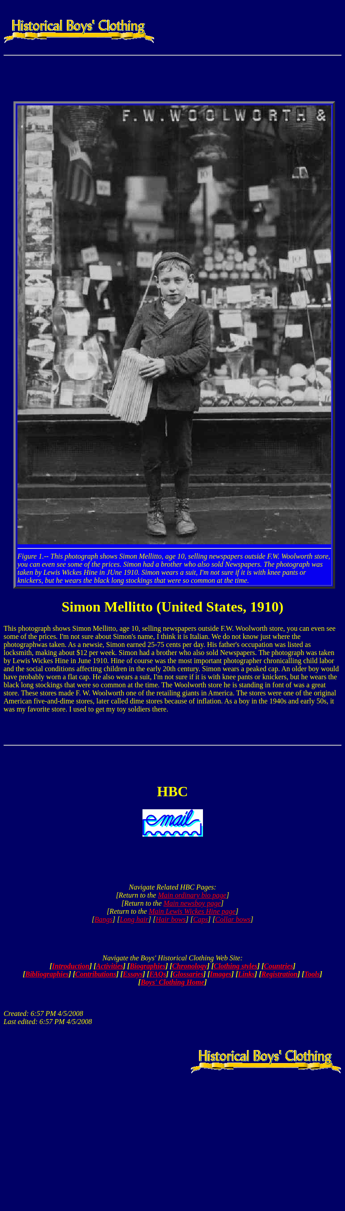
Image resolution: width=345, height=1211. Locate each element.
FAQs (157, 974)
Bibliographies (47, 974)
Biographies (147, 966)
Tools (312, 974)
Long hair (134, 919)
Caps (200, 919)
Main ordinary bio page (192, 895)
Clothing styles (235, 966)
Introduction (71, 966)
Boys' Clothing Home (172, 982)
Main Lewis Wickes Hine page (192, 911)
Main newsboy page (192, 903)
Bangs (103, 919)
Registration (279, 974)
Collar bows (232, 919)
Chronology (189, 966)
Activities (109, 966)
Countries (278, 966)
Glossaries (187, 974)
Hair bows (170, 919)
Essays (132, 974)
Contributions (95, 974)
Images (221, 974)
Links (246, 974)
